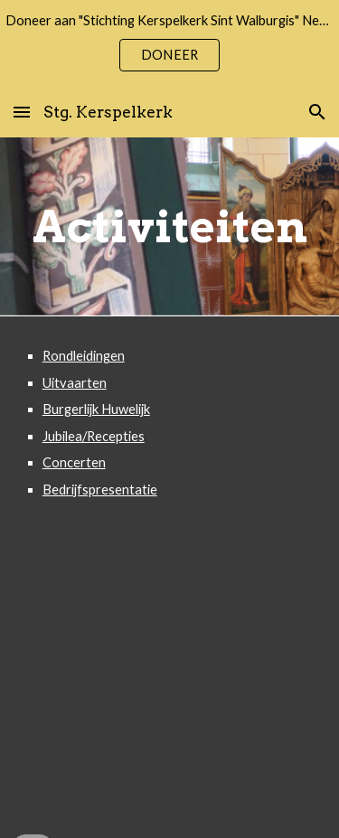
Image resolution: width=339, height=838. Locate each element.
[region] (169, 43)
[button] (21, 112)
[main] (170, 226)
